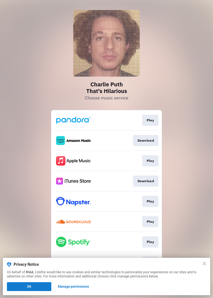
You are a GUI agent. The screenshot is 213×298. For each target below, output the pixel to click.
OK (29, 287)
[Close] (204, 263)
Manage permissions (73, 287)
